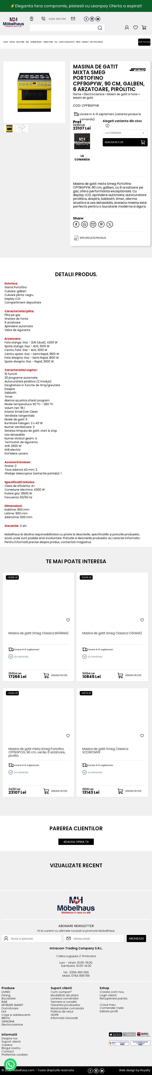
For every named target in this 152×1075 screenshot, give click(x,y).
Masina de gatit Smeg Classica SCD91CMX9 (106, 751)
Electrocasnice (96, 42)
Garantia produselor (65, 1005)
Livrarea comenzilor (65, 998)
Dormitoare (48, 42)
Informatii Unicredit (64, 1018)
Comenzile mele (112, 1008)
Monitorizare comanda (67, 1008)
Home (77, 94)
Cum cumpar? (61, 992)
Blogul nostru (11, 1048)
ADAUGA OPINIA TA (76, 842)
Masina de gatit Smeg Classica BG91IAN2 (32, 635)
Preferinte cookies (15, 1054)
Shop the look (144, 42)
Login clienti (108, 995)
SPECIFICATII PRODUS (93, 238)
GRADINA (85, 42)
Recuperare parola (113, 998)
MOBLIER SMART (36, 42)
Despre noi (9, 1038)
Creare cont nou (112, 992)
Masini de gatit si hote (122, 94)
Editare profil (109, 1011)
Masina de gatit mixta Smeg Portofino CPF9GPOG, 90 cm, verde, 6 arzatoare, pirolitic (38, 752)
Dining (12, 42)
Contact (8, 1051)
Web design (127, 1070)
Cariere (7, 1045)
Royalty (145, 1070)
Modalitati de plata (64, 995)
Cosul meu (108, 1004)
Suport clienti (11, 1041)
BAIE (27, 42)
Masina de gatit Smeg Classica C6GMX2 (106, 635)
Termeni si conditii (64, 1001)
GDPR (55, 1014)
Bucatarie (20, 42)
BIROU (78, 42)
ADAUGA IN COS (114, 142)
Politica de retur (62, 1011)
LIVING (5, 42)
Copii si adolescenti (67, 42)
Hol (55, 42)
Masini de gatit (83, 98)
